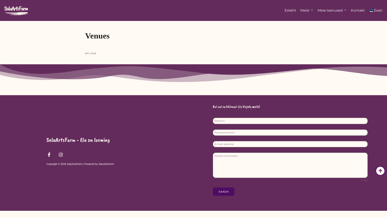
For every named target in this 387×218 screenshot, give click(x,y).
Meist (307, 10)
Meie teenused (332, 10)
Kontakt (358, 10)
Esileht (290, 10)
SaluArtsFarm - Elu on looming (78, 147)
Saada (224, 198)
